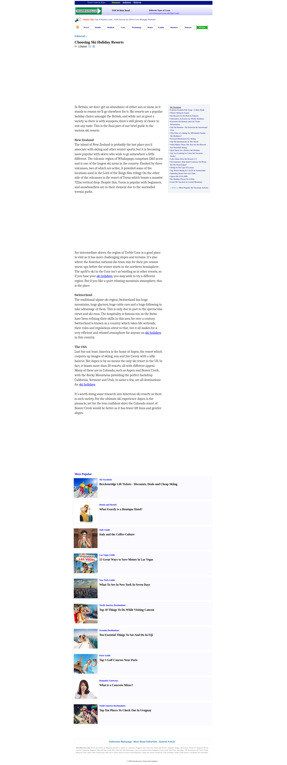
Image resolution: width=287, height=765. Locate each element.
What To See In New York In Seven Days (124, 584)
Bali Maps (180, 750)
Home (150, 27)
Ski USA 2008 (181, 176)
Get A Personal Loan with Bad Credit (164, 13)
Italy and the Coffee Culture (117, 534)
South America (184, 752)
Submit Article (167, 741)
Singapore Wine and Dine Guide (100, 750)
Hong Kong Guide (102, 752)
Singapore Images (174, 748)
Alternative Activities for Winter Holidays (187, 119)
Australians (204, 752)
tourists (152, 752)
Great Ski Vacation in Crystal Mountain (186, 182)
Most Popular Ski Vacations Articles (193, 188)
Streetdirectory (137, 761)
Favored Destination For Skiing (183, 139)
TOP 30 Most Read (121, 10)
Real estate (184, 748)
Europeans (193, 752)
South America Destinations (112, 705)
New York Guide (107, 580)
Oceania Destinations (109, 630)
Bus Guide (115, 750)
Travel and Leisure (97, 748)
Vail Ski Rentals (176, 127)
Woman (202, 27)
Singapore (116, 2)
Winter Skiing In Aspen (179, 113)
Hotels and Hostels (108, 504)
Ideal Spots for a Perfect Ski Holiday (185, 150)
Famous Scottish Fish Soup (181, 110)
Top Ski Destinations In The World (184, 141)
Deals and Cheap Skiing (162, 484)
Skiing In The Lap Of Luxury (182, 167)
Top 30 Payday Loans (103, 19)
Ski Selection (190, 127)
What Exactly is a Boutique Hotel (120, 509)
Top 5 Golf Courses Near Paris (118, 660)
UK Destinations (190, 750)
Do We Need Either (178, 165)
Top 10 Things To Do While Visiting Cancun (126, 609)
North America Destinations (112, 605)
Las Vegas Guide (107, 555)
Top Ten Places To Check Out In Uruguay (125, 710)
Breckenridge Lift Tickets (115, 484)
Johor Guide (91, 752)
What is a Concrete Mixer (115, 685)
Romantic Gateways (108, 680)
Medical (110, 27)
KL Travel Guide (202, 750)
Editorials (80, 36)
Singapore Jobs (81, 755)
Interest (188, 27)
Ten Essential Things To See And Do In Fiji (126, 634)
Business (174, 27)
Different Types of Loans (159, 10)
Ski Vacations (105, 479)
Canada (176, 752)
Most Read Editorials (145, 741)
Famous (195, 116)
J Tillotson (82, 46)
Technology (136, 27)
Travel (86, 27)
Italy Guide (104, 530)
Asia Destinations (128, 750)
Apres (172, 176)
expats (144, 752)
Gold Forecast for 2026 (123, 19)
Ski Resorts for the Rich (180, 116)
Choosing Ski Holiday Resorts (99, 42)
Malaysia (137, 2)
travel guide (142, 750)
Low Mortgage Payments (145, 19)
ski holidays (104, 276)
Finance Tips (88, 19)
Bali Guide (172, 750)
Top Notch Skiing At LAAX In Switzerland (187, 170)
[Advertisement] (104, 77)
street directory (148, 748)
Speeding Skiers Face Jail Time (182, 173)
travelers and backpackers (132, 752)
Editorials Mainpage (120, 741)
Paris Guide (105, 655)
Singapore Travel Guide (160, 750)
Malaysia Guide (81, 752)
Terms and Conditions (150, 761)
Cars (123, 27)
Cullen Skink (199, 110)
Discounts (140, 484)
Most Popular (83, 474)
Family (161, 27)
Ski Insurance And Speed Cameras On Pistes (188, 162)
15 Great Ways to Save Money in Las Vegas (126, 559)
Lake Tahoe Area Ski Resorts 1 (182, 159)
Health (98, 27)
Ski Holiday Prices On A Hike (182, 179)
